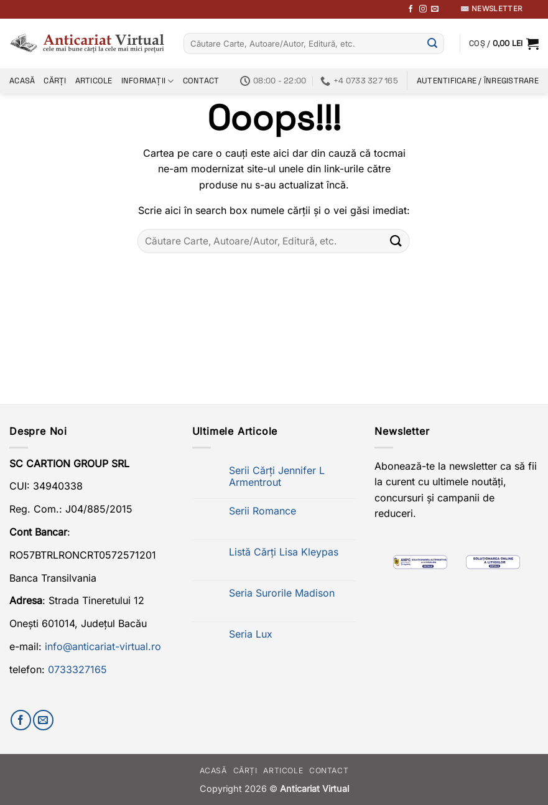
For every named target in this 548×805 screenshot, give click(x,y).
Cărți (55, 80)
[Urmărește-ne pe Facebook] (410, 9)
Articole (94, 80)
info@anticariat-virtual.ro (103, 646)
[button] (504, 43)
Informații (147, 81)
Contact (201, 80)
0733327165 (77, 669)
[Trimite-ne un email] (435, 9)
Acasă (22, 80)
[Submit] (432, 43)
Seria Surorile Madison (282, 593)
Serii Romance (262, 511)
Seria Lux (250, 634)
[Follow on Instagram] (423, 9)
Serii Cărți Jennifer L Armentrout (277, 476)
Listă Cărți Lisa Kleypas (283, 552)
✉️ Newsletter (491, 8)
